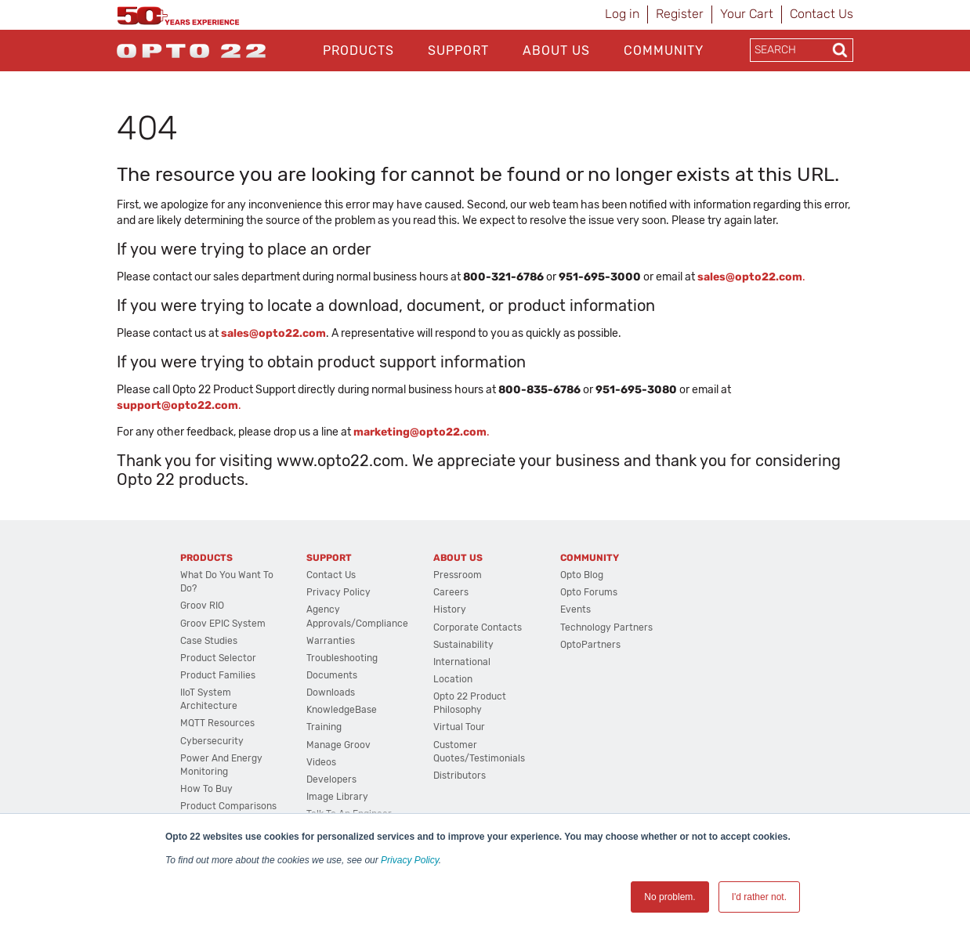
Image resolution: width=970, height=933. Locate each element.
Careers (451, 592)
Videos (321, 762)
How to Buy (206, 788)
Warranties (330, 640)
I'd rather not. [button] (759, 896)
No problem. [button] (669, 896)
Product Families (217, 675)
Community (664, 50)
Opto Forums (588, 592)
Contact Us (821, 13)
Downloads (330, 692)
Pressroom (457, 575)
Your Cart (746, 13)
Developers (331, 779)
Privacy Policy (410, 860)
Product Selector (218, 658)
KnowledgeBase (341, 709)
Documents (331, 675)
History (449, 609)
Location (452, 679)
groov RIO (202, 605)
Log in (622, 13)
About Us (556, 50)
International (461, 661)
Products (358, 50)
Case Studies (208, 640)
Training (324, 726)
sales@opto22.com (273, 333)
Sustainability (463, 644)
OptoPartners (590, 644)
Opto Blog (581, 575)
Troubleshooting (342, 658)
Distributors (459, 775)
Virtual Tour (459, 726)
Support (458, 50)
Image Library (337, 796)
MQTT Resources (217, 723)
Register (680, 13)
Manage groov (338, 745)
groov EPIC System (223, 623)
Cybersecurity (212, 741)
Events (575, 609)
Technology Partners (606, 627)
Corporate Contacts (477, 627)
